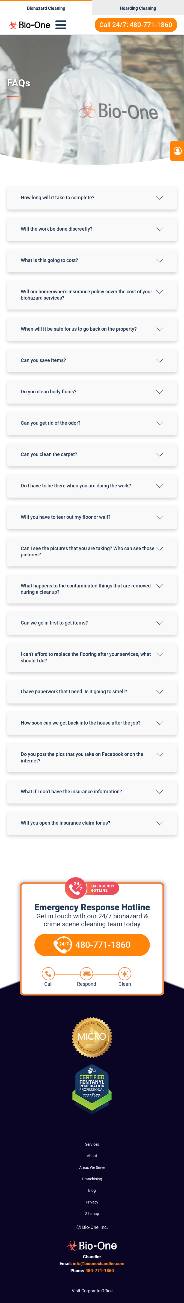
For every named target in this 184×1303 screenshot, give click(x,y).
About (92, 1156)
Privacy (92, 1202)
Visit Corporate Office (92, 1290)
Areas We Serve (92, 1167)
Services (92, 1144)
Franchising (92, 1179)
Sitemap (92, 1213)
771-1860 (99, 1270)
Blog (92, 1190)
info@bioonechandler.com (98, 1263)
